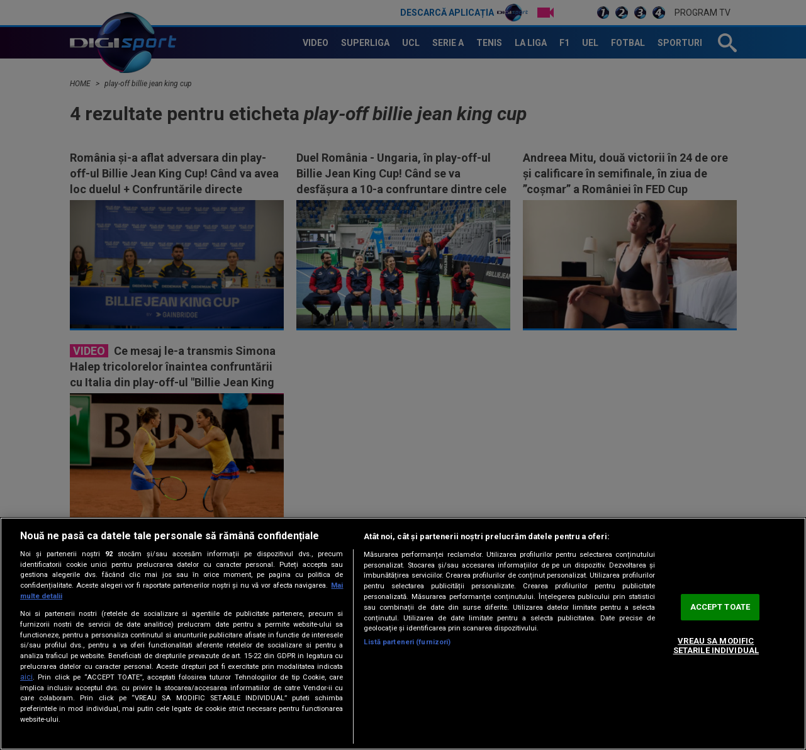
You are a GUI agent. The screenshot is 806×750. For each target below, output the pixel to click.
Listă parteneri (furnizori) (407, 642)
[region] (403, 633)
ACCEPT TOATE (720, 607)
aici (26, 677)
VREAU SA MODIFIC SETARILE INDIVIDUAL (716, 646)
